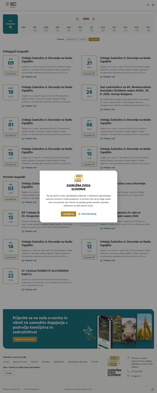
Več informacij (87, 214)
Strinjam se (68, 214)
